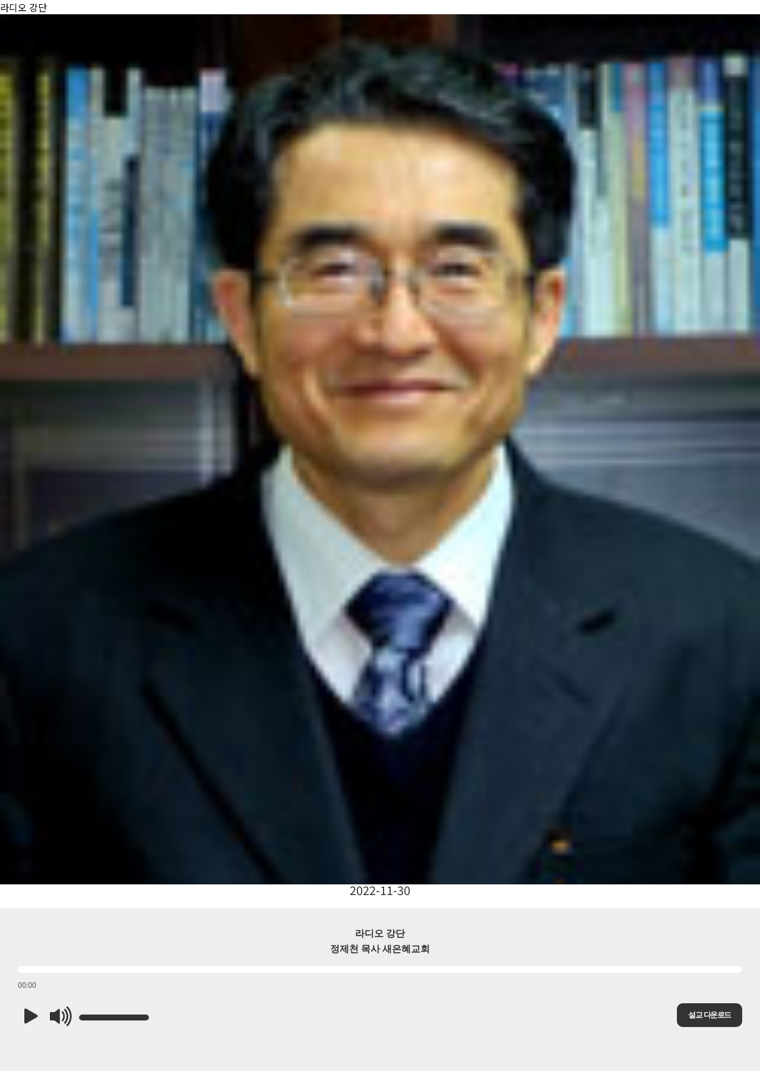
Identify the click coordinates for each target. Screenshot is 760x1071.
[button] (31, 1017)
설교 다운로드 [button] (709, 1014)
